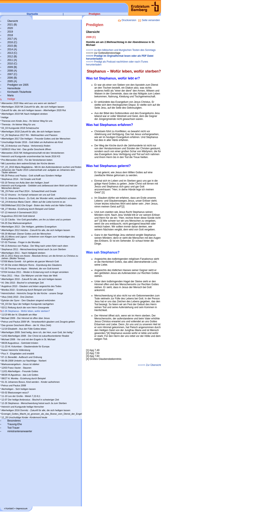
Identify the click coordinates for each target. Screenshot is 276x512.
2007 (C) (12, 74)
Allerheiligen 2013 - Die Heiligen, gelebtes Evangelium (29, 226)
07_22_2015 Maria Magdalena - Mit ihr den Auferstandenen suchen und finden (41, 167)
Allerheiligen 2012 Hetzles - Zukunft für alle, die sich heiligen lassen (35, 230)
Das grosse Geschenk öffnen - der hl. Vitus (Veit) (26, 325)
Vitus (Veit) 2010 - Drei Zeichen (17, 297)
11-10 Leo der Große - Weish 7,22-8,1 (20, 396)
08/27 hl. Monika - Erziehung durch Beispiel (23, 378)
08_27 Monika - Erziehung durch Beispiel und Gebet (28, 209)
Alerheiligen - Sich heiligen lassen (18, 389)
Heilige (11, 99)
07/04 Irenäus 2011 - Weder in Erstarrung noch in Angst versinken (35, 272)
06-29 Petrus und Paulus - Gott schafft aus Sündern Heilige (31, 175)
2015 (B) (12, 45)
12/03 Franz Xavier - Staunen (16, 367)
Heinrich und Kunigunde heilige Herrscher (22, 406)
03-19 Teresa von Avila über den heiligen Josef (25, 182)
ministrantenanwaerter (19, 431)
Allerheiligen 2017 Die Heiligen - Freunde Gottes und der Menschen (35, 138)
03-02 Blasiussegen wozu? (15, 392)
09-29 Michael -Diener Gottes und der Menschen (26, 233)
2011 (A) (12, 60)
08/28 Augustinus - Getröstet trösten (19, 343)
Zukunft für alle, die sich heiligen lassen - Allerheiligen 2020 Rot (33, 110)
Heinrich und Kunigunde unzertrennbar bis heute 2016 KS (30, 156)
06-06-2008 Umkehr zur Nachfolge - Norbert (23, 360)
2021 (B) (12, 24)
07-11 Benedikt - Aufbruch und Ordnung (21, 357)
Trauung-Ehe (14, 424)
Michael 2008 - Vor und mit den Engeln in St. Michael (28, 339)
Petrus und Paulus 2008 (13, 385)
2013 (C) (12, 52)
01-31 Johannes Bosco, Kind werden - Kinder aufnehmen (30, 382)
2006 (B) (12, 77)
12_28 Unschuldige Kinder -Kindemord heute (24, 417)
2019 (10, 31)
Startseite (32, 14)
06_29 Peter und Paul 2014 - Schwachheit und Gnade (28, 191)
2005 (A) (12, 81)
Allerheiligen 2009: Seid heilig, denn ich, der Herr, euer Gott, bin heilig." (37, 332)
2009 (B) (12, 67)
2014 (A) (12, 49)
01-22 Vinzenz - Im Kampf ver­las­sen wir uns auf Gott (28, 194)
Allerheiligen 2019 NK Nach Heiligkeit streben (24, 114)
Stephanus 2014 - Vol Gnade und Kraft (21, 179)
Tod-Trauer (13, 427)
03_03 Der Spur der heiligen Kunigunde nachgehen (27, 304)
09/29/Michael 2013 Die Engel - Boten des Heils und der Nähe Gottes (36, 205)
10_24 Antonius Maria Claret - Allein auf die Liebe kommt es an (33, 202)
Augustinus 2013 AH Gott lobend (18, 216)
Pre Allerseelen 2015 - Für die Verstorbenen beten (27, 160)
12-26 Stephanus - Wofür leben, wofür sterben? (25, 311)
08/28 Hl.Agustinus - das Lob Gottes (19, 375)
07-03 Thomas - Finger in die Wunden (20, 242)
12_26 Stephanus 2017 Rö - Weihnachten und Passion (29, 135)
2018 (10, 35)
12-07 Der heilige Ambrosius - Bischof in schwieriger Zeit (30, 399)
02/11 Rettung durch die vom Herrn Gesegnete (25, 307)
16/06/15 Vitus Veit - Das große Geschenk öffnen (26, 149)
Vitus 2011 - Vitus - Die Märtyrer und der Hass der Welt (29, 275)
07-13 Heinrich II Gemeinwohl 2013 (19, 212)
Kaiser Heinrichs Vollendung (15, 350)
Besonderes (14, 420)
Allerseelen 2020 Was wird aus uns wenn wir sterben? (28, 103)
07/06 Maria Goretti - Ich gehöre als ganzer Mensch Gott (30, 261)
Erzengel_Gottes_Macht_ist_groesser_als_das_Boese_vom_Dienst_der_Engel (41, 414)
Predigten (94, 14)
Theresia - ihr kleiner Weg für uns (18, 124)
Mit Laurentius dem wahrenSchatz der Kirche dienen (28, 163)
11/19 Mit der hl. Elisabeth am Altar (19, 314)
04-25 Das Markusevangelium (16, 223)
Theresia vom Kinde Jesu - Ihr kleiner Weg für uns (26, 121)
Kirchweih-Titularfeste (19, 91)
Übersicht (12, 21)
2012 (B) (12, 56)
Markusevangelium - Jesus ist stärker (20, 364)
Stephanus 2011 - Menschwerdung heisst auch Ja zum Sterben (33, 249)
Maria (10, 95)
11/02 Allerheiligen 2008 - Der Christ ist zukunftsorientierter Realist (35, 336)
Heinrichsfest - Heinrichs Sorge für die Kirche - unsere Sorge (32, 293)
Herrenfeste (13, 88)
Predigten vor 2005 (17, 84)
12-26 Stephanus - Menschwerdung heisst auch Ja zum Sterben (34, 403)
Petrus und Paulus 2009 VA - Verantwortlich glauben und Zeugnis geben (38, 321)
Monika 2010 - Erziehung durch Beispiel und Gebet (27, 290)
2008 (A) (12, 70)
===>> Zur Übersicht (149, 365)
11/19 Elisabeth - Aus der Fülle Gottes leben (23, 329)
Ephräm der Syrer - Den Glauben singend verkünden (28, 300)
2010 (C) (12, 63)
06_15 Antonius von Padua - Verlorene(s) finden (25, 145)
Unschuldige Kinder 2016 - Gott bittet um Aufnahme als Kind (32, 142)
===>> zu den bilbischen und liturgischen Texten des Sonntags (121, 50)
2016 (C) (12, 42)
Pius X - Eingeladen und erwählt (17, 353)
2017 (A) (12, 38)
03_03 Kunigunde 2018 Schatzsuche (20, 128)
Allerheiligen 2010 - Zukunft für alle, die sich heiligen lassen (31, 279)
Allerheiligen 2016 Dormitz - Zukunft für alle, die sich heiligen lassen (35, 410)
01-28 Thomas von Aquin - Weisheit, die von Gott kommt (30, 268)
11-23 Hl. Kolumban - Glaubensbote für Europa (25, 346)
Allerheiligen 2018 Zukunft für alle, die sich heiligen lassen (30, 131)
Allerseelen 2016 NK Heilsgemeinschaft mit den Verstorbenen (32, 153)
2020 (10, 28)
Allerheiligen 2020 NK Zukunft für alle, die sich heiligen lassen (32, 106)
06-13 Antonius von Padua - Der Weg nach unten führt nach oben (34, 246)
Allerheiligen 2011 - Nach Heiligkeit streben (23, 253)
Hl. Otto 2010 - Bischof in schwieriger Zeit (22, 282)
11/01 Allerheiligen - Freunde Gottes (19, 371)
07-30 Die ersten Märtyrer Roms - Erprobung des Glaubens (31, 265)
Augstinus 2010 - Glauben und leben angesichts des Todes (31, 286)
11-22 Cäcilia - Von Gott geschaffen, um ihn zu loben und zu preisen (36, 219)
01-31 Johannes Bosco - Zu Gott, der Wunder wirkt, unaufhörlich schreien (38, 198)
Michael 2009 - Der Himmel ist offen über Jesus (25, 318)
